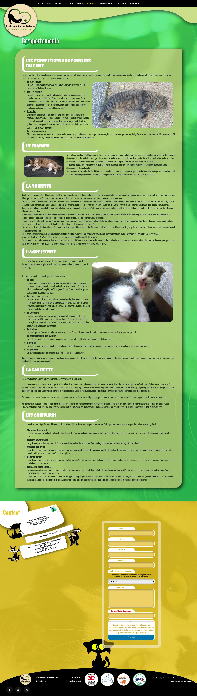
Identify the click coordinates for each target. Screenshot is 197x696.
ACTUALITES (60, 3)
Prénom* (121, 539)
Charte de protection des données (180, 678)
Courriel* (121, 550)
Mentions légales (159, 678)
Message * (121, 587)
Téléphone (121, 561)
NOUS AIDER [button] (105, 3)
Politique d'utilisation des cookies (180, 681)
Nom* (121, 528)
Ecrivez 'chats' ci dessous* (121, 611)
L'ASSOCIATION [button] (43, 3)
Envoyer (131, 637)
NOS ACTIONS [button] (75, 3)
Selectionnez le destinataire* (121, 571)
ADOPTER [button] (90, 3)
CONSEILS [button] (119, 3)
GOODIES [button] (133, 3)
